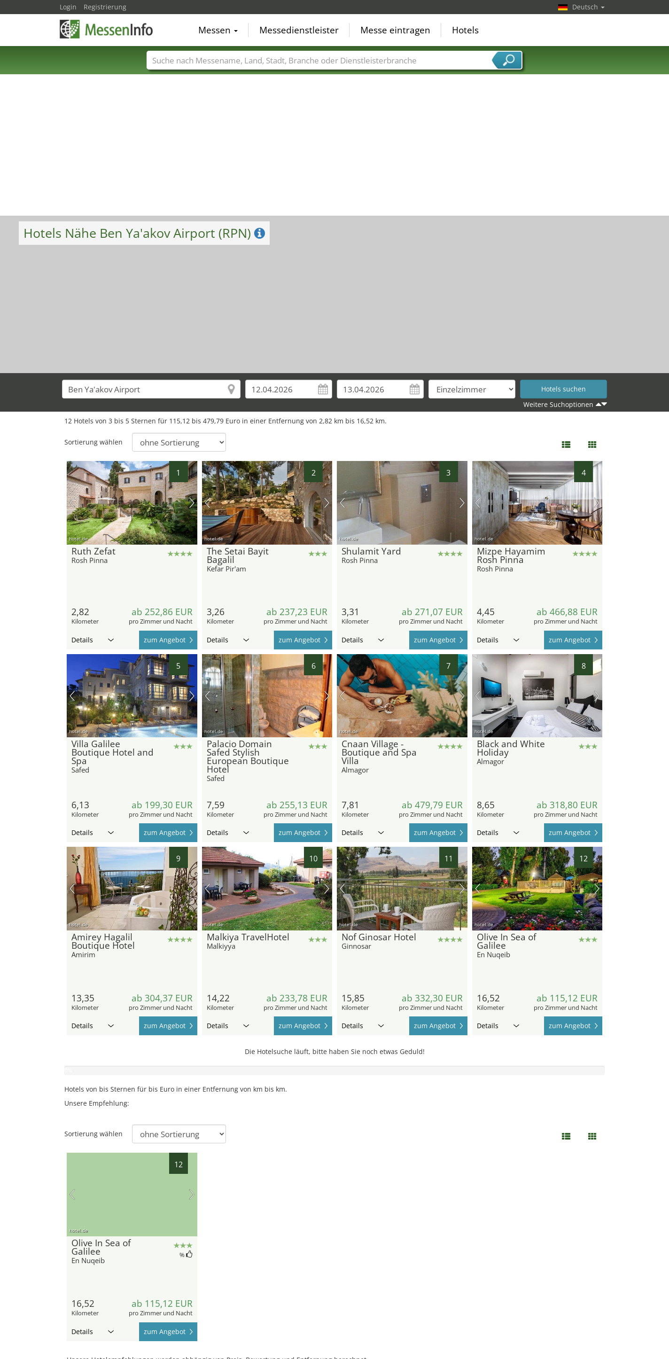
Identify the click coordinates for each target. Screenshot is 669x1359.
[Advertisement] (334, 145)
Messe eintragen (395, 30)
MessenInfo (107, 29)
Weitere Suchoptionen (558, 404)
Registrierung (105, 6)
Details (92, 639)
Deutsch (588, 6)
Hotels (465, 30)
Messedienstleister (299, 30)
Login (68, 6)
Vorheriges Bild (72, 502)
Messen (218, 30)
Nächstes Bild (192, 502)
